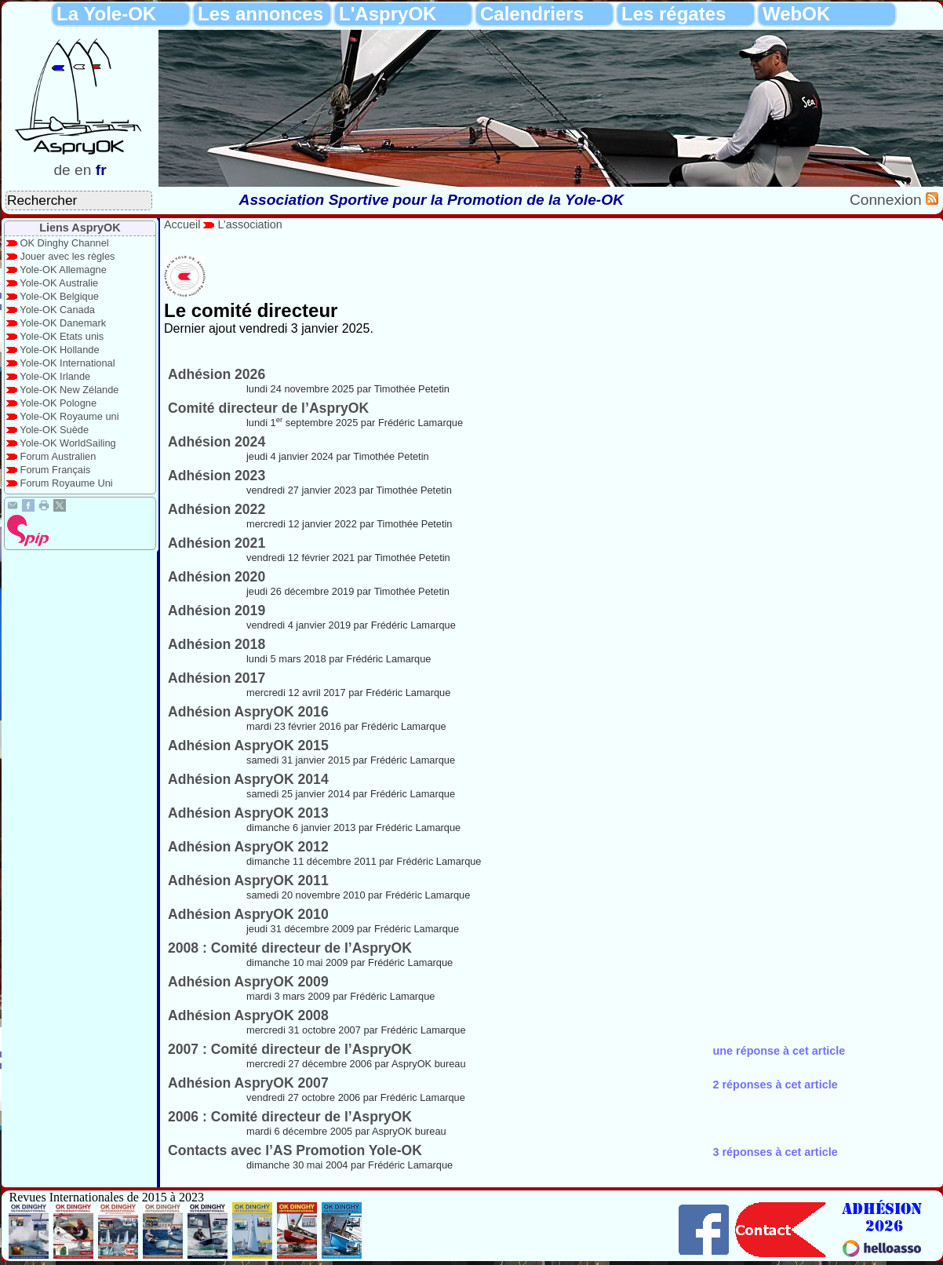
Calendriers (532, 13)
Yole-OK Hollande (59, 349)
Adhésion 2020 (216, 577)
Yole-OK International (67, 363)
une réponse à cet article (778, 1050)
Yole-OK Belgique (59, 296)
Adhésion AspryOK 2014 (248, 779)
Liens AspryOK (79, 227)
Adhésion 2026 (216, 374)
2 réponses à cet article (774, 1084)
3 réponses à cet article (774, 1152)
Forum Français (55, 470)
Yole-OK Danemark (63, 323)
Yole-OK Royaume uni (69, 416)
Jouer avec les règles (67, 256)
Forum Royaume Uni (66, 483)
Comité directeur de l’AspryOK (268, 408)
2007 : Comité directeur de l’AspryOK (290, 1049)
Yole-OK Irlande (55, 376)
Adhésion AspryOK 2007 (248, 1083)
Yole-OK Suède (54, 430)
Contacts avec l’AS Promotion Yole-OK (295, 1150)
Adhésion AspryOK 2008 (248, 1015)
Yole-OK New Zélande (69, 390)
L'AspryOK (387, 13)
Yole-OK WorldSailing (67, 443)
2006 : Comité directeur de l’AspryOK (290, 1117)
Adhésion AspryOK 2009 (248, 982)
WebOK (796, 13)
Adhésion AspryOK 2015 (248, 745)
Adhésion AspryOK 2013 (248, 813)
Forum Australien (58, 456)
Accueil (182, 224)
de (61, 170)
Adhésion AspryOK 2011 (248, 880)
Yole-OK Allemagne (63, 269)
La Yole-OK (106, 13)
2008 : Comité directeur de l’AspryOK (290, 948)
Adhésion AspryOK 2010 (248, 914)
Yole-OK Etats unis (62, 336)
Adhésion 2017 (216, 678)
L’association (249, 224)
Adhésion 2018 (216, 644)
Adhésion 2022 (216, 509)
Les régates (673, 13)
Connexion (888, 199)
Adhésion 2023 (216, 475)
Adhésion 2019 (216, 610)
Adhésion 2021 (216, 543)
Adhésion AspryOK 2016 (248, 712)
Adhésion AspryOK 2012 (248, 847)
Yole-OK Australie (59, 283)
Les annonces (260, 13)
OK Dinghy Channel (64, 243)
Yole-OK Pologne (58, 403)
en (83, 170)
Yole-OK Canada (57, 309)
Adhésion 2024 (216, 442)
